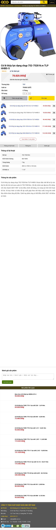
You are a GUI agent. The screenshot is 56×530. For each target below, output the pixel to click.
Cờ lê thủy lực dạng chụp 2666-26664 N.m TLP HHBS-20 (24, 133)
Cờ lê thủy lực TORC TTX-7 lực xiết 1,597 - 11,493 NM (31, 440)
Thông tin (28, 146)
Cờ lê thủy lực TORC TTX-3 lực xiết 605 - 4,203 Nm (30, 417)
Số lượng (4, 93)
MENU (52, 2)
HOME (3, 5)
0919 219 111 (14, 517)
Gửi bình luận (7, 383)
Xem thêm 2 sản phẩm (28, 139)
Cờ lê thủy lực (18, 5)
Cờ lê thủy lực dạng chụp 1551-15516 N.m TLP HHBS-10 (24, 126)
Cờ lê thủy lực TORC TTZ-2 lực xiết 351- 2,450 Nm (30, 485)
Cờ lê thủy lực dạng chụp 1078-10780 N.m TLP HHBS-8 (24, 119)
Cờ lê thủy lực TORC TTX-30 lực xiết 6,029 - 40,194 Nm (31, 474)
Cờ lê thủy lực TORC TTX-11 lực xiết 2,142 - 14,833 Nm (31, 451)
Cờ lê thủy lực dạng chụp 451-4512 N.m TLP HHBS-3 (24, 106)
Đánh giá (46, 146)
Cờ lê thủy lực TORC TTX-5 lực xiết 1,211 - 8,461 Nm (30, 429)
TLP (24, 84)
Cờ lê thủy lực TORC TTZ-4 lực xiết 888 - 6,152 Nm (30, 496)
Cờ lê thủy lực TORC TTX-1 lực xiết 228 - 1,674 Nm (30, 406)
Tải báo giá (50, 74)
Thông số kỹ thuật (9, 146)
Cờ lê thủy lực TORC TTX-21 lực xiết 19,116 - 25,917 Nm (31, 463)
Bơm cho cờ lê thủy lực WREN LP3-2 (25, 395)
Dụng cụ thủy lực (9, 5)
